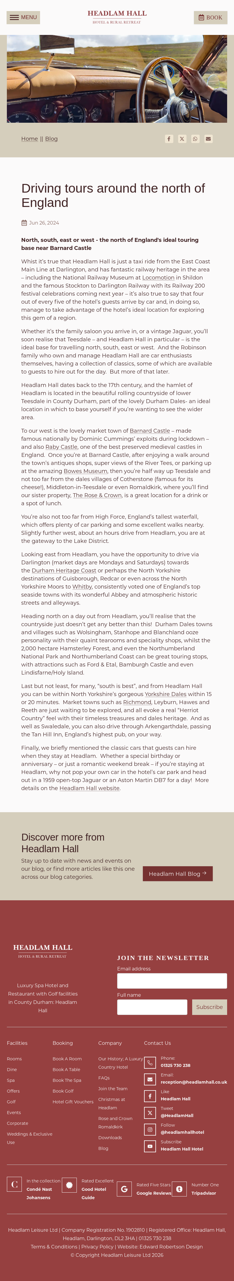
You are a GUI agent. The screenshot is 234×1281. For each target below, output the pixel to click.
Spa (11, 1080)
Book (211, 17)
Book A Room (67, 1059)
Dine (12, 1069)
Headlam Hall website (89, 788)
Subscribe (209, 1007)
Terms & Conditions (54, 1247)
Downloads (110, 1137)
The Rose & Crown (97, 495)
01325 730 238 (155, 1238)
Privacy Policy (97, 1247)
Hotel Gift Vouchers (73, 1102)
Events (14, 1112)
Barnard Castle (150, 431)
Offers (13, 1091)
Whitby (82, 586)
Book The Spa (67, 1080)
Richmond (137, 702)
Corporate (17, 1123)
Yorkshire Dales (165, 694)
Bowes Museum (85, 471)
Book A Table (66, 1069)
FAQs (104, 1078)
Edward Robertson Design (171, 1247)
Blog (103, 1148)
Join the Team (113, 1088)
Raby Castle (61, 447)
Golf (11, 1102)
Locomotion (158, 277)
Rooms (14, 1059)
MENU (23, 17)
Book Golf (63, 1091)
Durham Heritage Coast (64, 570)
